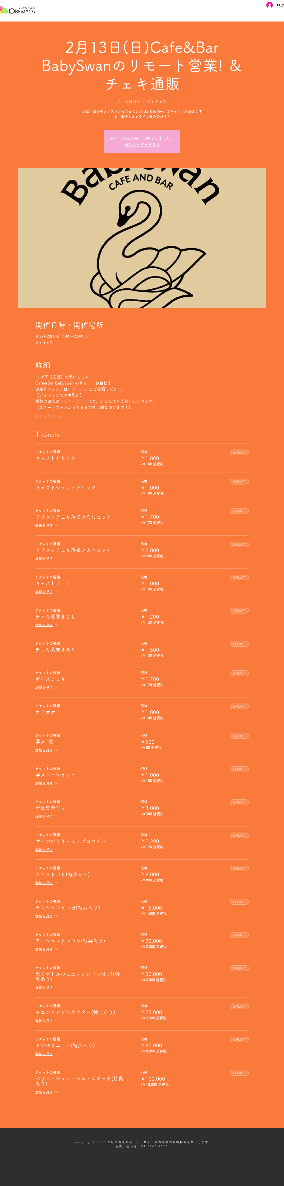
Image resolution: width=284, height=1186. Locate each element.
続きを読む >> (48, 416)
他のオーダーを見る (142, 144)
